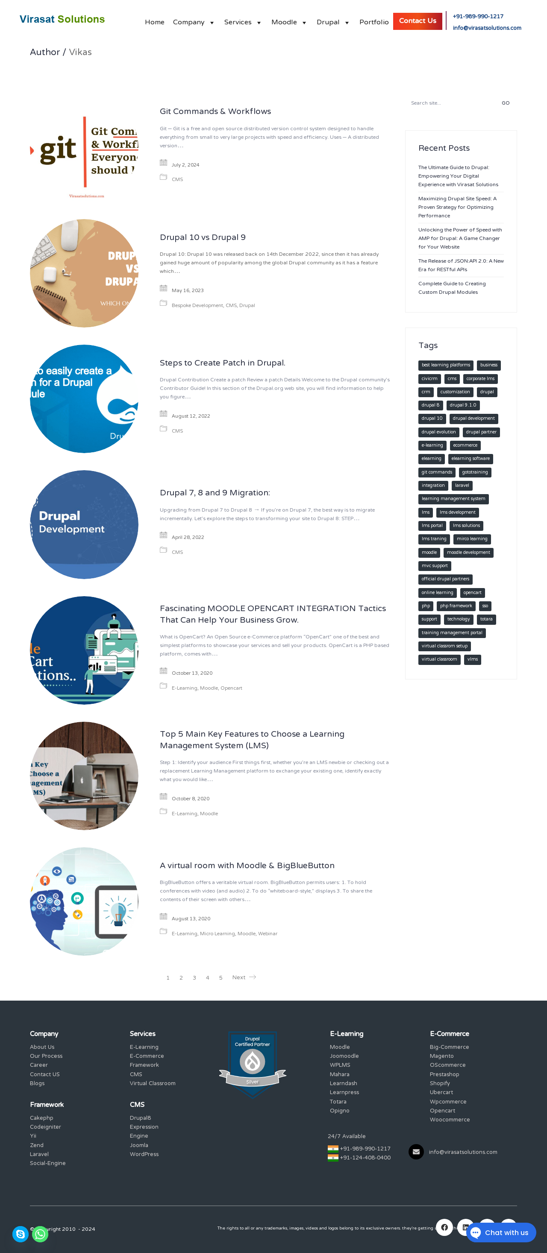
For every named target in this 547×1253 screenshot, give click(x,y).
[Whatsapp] (40, 1234)
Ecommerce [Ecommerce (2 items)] (465, 446)
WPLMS (340, 1065)
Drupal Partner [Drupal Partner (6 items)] (481, 432)
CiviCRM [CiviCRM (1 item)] (430, 379)
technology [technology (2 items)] (458, 619)
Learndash (343, 1084)
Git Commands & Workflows (215, 112)
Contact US (45, 1075)
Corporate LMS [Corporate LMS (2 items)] (480, 379)
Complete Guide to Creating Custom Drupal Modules (452, 288)
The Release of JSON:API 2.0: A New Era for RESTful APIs (461, 265)
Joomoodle (344, 1056)
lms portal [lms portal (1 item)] (432, 526)
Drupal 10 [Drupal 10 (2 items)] (432, 419)
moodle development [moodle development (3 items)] (468, 553)
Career (39, 1065)
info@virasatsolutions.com (487, 29)
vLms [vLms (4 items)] (473, 660)
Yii (33, 1136)
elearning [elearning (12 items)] (431, 459)
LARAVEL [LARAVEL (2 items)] (462, 486)
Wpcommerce (448, 1102)
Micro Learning (217, 934)
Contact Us (417, 21)
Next (244, 978)
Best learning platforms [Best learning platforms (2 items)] (446, 365)
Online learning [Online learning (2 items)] (437, 593)
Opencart (231, 689)
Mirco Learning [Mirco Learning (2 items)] (472, 539)
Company (194, 20)
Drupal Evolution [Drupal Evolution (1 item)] (439, 432)
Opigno (340, 1111)
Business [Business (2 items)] (488, 365)
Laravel (39, 1155)
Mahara (340, 1075)
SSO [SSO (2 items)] (485, 606)
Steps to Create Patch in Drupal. (222, 363)
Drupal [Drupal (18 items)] (487, 392)
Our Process (46, 1056)
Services (243, 20)
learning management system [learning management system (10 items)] (453, 499)
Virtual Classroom (153, 1084)
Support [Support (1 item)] (429, 619)
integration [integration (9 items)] (433, 486)
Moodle (289, 20)
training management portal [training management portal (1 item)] (452, 633)
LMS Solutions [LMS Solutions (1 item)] (466, 526)
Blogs (37, 1084)
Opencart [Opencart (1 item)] (473, 593)
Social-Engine (48, 1163)
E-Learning (184, 689)
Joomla (139, 1146)
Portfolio (374, 20)
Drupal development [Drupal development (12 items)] (474, 419)
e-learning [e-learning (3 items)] (432, 446)
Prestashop (444, 1075)
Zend (37, 1146)
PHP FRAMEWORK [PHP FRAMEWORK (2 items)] (456, 606)
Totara (338, 1102)
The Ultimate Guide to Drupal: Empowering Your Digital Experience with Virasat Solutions (458, 176)
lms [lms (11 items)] (425, 513)
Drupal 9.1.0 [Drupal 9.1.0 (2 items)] (463, 405)
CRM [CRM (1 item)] (426, 392)
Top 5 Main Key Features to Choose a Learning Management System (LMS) (252, 740)
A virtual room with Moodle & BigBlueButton (247, 866)
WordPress (144, 1155)
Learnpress (344, 1093)
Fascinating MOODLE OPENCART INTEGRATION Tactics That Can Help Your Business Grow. (273, 615)
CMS (177, 180)
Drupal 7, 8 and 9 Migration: (215, 493)
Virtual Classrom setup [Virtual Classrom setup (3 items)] (445, 646)
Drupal (334, 20)
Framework (144, 1065)
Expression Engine (144, 1132)
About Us (42, 1047)
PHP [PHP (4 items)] (426, 606)
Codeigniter (45, 1127)
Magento (442, 1056)
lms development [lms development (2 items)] (458, 513)
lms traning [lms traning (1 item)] (434, 539)
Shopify (440, 1084)
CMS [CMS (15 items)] (452, 379)
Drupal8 (140, 1118)
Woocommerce (450, 1120)
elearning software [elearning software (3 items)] (471, 459)
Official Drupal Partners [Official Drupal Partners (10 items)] (445, 579)
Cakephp (41, 1118)
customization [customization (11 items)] (455, 392)
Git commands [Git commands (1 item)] (437, 472)
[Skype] (20, 1234)
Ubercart (441, 1093)
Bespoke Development (197, 306)
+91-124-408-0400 (365, 1158)
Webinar (267, 934)
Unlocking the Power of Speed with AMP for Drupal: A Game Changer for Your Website (460, 239)
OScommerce (448, 1065)
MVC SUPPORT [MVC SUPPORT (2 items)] (435, 566)
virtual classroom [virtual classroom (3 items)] (439, 660)
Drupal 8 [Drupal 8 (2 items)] (431, 405)
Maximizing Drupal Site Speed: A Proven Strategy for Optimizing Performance (457, 207)
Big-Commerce (449, 1047)
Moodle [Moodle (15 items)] (429, 553)
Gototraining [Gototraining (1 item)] (475, 472)
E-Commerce (147, 1056)
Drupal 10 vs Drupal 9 (203, 238)
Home (155, 20)
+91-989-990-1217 (478, 17)
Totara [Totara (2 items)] (486, 619)
